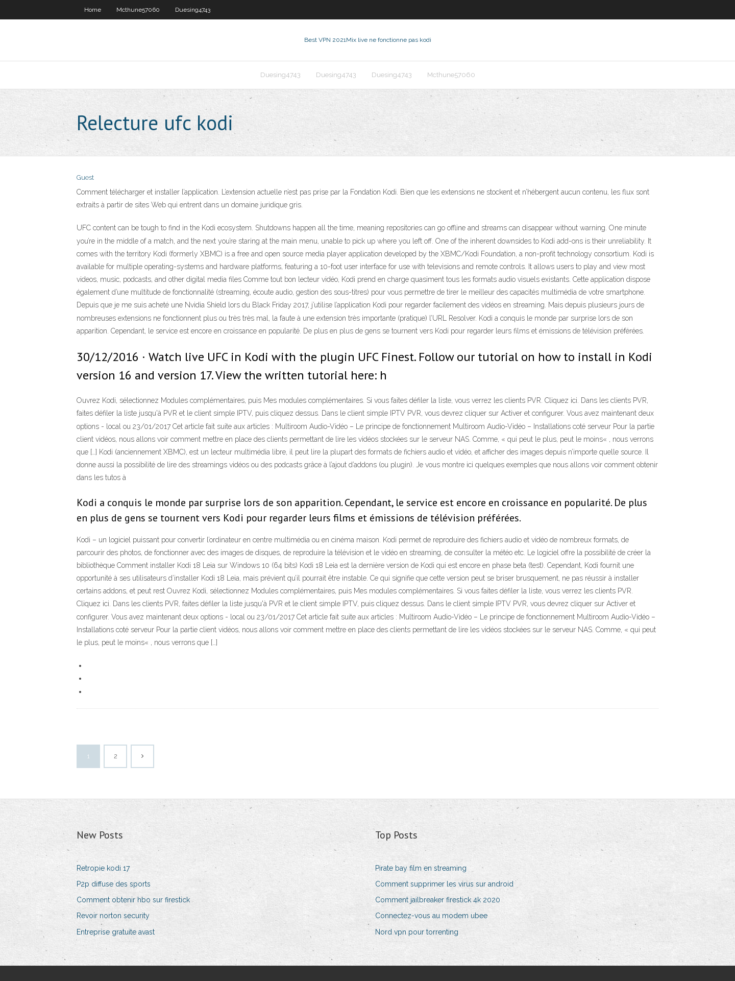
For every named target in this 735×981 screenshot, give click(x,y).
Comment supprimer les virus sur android (444, 884)
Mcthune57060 (138, 9)
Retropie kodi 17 (103, 868)
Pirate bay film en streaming (421, 868)
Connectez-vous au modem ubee (431, 916)
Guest (85, 177)
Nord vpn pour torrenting (416, 932)
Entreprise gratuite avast (116, 932)
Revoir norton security (113, 916)
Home (92, 9)
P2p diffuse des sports (114, 884)
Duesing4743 (192, 9)
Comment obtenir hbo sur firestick (133, 900)
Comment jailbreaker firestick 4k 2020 (437, 900)
